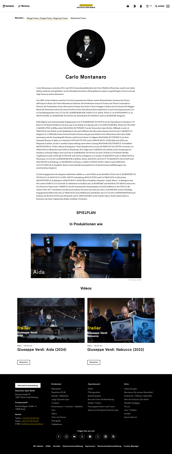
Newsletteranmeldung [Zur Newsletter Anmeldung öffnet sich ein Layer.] (28, 386)
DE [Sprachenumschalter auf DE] (147, 6)
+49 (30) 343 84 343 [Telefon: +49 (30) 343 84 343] (30, 418)
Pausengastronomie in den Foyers (101, 407)
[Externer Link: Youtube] (74, 436)
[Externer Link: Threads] (82, 436)
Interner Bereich (130, 417)
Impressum (90, 446)
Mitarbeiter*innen (78, 18)
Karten (90, 389)
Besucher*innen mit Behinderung (101, 400)
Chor (53, 410)
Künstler (19, 18)
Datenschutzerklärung (73, 446)
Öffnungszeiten (94, 392)
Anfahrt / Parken (94, 403)
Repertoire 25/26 (58, 392)
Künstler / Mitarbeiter (60, 396)
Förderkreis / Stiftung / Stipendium (138, 396)
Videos (54, 414)
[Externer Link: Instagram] (66, 436)
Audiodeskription (94, 396)
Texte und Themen (58, 417)
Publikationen (56, 424)
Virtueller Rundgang (132, 403)
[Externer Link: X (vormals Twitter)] (97, 436)
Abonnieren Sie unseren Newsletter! (138, 392)
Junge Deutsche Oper (60, 400)
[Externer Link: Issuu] (113, 436)
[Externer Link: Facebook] (58, 436)
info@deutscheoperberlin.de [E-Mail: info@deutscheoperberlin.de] (32, 424)
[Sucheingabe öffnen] (159, 6)
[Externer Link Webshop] (24, 6)
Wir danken (38, 446)
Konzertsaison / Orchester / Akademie (67, 407)
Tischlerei (55, 403)
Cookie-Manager (131, 446)
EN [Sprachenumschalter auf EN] (151, 6)
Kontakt (127, 414)
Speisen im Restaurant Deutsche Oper (103, 410)
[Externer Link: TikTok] (90, 436)
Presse (127, 407)
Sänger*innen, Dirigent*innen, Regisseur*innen (47, 18)
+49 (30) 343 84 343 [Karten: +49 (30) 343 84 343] (30, 421)
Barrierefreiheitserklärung (109, 446)
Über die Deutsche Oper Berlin (136, 400)
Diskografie (56, 421)
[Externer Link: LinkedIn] (105, 436)
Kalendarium (56, 389)
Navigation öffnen (168, 6)
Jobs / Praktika (130, 410)
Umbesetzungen (130, 389)
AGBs (48, 446)
